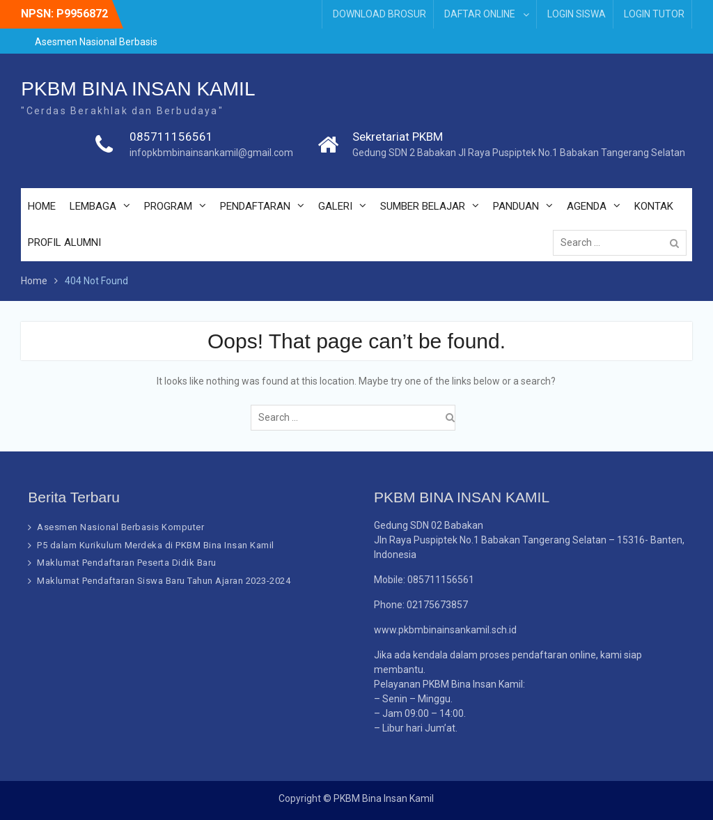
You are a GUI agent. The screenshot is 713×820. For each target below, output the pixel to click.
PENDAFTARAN (255, 206)
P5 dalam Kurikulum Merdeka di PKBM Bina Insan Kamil (155, 545)
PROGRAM (168, 206)
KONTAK (653, 206)
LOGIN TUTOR (654, 14)
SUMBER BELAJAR (422, 206)
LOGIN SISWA (576, 14)
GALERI (335, 206)
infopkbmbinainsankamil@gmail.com (211, 152)
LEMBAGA (93, 206)
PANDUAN (516, 206)
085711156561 (171, 137)
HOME (42, 206)
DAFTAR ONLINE (479, 14)
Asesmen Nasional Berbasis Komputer (120, 527)
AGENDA (586, 206)
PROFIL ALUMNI (64, 242)
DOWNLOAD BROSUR (379, 14)
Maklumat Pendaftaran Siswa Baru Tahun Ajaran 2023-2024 (163, 580)
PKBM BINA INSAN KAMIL (138, 89)
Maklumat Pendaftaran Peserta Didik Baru (127, 562)
